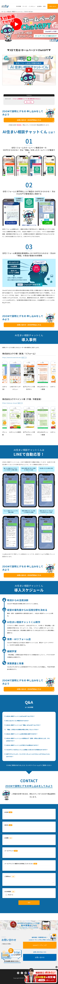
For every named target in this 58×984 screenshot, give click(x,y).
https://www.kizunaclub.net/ (14, 357)
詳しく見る (29, 102)
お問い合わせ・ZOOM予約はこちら (29, 120)
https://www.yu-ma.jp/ (12, 403)
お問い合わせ (52, 6)
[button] (4, 377)
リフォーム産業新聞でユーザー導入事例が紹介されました (27, 99)
